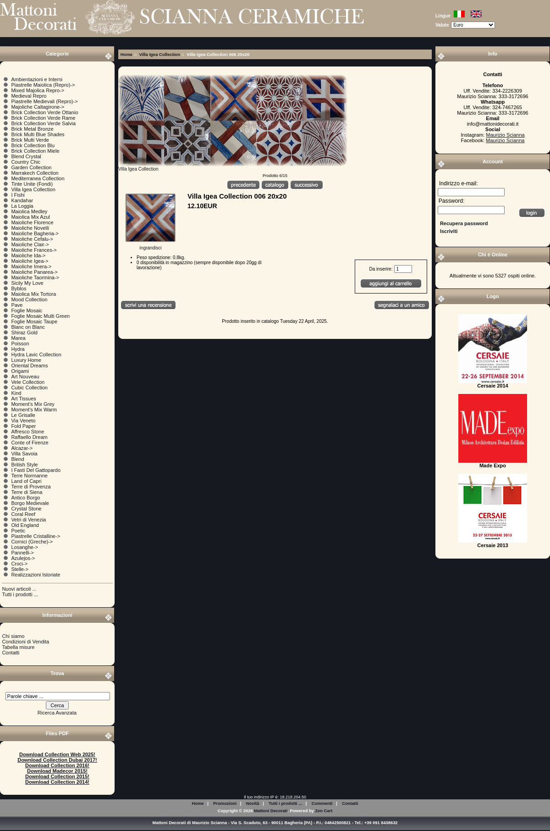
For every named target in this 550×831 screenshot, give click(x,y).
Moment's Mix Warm (33, 409)
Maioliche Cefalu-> (32, 239)
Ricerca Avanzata (57, 712)
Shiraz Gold (24, 332)
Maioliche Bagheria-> (35, 233)
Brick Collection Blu (33, 145)
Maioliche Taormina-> (35, 277)
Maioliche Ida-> (28, 255)
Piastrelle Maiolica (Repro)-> (43, 85)
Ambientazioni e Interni (36, 79)
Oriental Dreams (29, 365)
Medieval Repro (28, 96)
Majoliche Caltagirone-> (37, 107)
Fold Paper (23, 426)
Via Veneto (23, 420)
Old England (25, 525)
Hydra (17, 349)
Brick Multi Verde (30, 140)
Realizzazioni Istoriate (35, 574)
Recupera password (464, 223)
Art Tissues (23, 398)
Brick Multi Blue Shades (37, 134)
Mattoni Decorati (270, 811)
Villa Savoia (24, 453)
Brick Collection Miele (35, 151)
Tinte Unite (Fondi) (32, 184)
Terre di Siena (26, 492)
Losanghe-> (24, 547)
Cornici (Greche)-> (32, 541)
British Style (24, 464)
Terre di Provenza (30, 486)
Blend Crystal (26, 156)
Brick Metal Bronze (32, 129)
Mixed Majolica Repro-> (37, 90)
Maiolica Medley (29, 211)
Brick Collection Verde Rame (43, 118)
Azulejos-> (23, 558)
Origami (20, 371)
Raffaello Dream (29, 437)
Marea (18, 338)
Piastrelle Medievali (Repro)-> (44, 101)
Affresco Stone (27, 431)
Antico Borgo (25, 497)
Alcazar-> (22, 448)
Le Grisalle (23, 415)
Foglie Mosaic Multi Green (40, 316)
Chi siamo (13, 636)
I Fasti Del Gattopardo (35, 470)
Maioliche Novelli (30, 228)
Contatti (10, 652)
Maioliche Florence (32, 222)
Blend (17, 459)
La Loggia (22, 206)
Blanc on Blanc (27, 327)
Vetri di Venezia (28, 519)
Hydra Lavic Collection (36, 354)
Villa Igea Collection (159, 54)
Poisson (20, 343)
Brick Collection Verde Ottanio (44, 112)
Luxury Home (26, 360)
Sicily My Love (27, 283)
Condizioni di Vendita (25, 641)
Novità (252, 803)
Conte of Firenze (29, 442)
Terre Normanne (29, 475)
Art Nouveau (25, 376)
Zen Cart (323, 811)
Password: (451, 201)
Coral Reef (23, 514)
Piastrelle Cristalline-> (35, 536)
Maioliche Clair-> (30, 244)
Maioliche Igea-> (29, 261)
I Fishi (17, 195)
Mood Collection (29, 299)
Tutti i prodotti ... (20, 594)
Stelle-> (19, 569)
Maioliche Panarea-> (34, 272)
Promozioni (224, 803)
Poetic (18, 530)
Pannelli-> (22, 552)
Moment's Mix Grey (32, 404)
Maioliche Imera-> (31, 266)
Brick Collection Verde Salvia (43, 123)
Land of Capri (26, 481)
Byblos (18, 288)
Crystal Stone (26, 508)
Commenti (322, 803)
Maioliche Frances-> (33, 250)
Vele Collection (27, 382)
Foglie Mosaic (26, 310)
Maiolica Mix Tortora (33, 294)
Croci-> (19, 563)
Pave (16, 305)
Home (126, 54)
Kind (16, 393)
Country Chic (25, 162)
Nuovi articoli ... (19, 589)
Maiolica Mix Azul (30, 217)
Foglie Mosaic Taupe (34, 321)
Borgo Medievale (30, 503)
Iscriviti (449, 231)
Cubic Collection (29, 387)
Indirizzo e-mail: (458, 183)
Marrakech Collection (34, 173)
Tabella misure (18, 647)
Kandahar (22, 200)
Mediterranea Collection (37, 178)
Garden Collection (31, 167)
